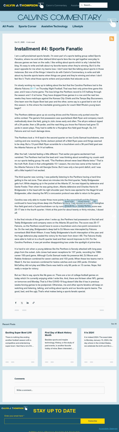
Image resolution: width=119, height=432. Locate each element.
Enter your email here (13, 416)
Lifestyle (77, 26)
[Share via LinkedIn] (27, 303)
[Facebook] (113, 216)
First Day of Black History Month (58, 333)
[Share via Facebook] (16, 303)
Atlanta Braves (69, 206)
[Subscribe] (93, 421)
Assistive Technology (54, 26)
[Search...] (93, 5)
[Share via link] (33, 303)
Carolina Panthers (84, 206)
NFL (95, 201)
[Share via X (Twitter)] (22, 303)
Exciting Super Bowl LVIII (18, 332)
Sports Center (69, 201)
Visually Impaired (83, 201)
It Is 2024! (89, 332)
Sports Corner (27, 26)
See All (114, 324)
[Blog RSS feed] (111, 38)
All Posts (8, 26)
